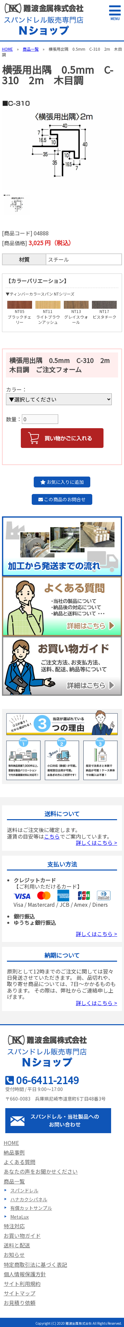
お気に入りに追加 (62, 482)
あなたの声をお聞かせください (41, 1171)
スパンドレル (24, 1190)
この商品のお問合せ (62, 499)
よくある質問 (19, 1162)
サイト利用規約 (22, 1284)
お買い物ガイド (22, 1235)
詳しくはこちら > (96, 842)
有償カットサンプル (31, 1208)
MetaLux (19, 1216)
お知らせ (14, 1255)
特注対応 (14, 1226)
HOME (7, 49)
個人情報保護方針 (25, 1274)
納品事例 (14, 1152)
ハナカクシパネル (28, 1199)
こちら (52, 836)
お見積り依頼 (19, 1303)
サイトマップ (19, 1293)
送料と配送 (17, 1245)
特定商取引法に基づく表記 (35, 1264)
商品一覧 (31, 49)
